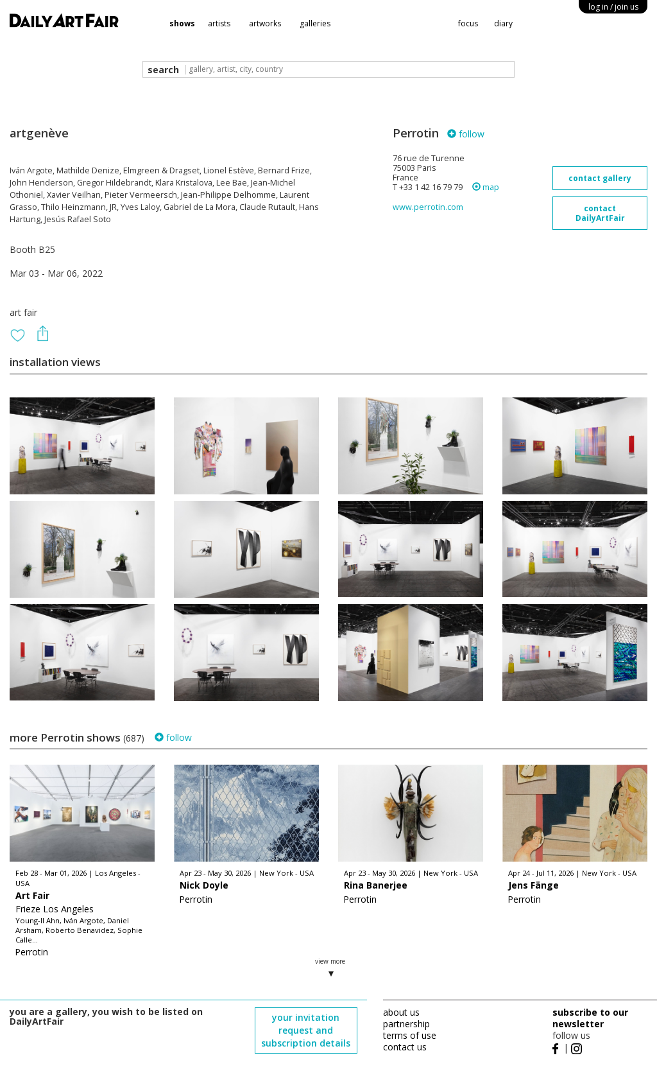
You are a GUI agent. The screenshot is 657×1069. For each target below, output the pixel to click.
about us (401, 1012)
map (485, 187)
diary (503, 23)
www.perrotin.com (428, 207)
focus (468, 23)
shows (182, 23)
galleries (315, 23)
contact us (405, 1047)
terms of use (409, 1035)
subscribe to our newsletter (590, 1018)
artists (219, 23)
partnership (406, 1024)
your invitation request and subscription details (305, 1030)
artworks (265, 23)
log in (613, 6)
